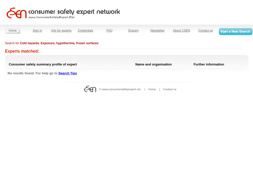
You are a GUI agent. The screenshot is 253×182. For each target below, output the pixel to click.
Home (13, 30)
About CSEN (181, 30)
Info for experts (61, 30)
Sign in (37, 30)
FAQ (109, 30)
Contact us (205, 30)
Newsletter (157, 30)
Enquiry (133, 30)
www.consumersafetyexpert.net (121, 89)
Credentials (85, 30)
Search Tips (67, 73)
